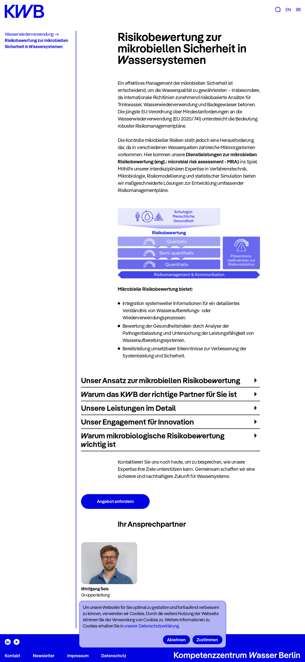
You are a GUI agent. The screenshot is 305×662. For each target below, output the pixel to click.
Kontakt (12, 655)
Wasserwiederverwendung (29, 34)
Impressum (78, 655)
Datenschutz (113, 655)
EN (288, 9)
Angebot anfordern (115, 501)
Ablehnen (176, 639)
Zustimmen (207, 639)
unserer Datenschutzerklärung (151, 626)
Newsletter (43, 655)
